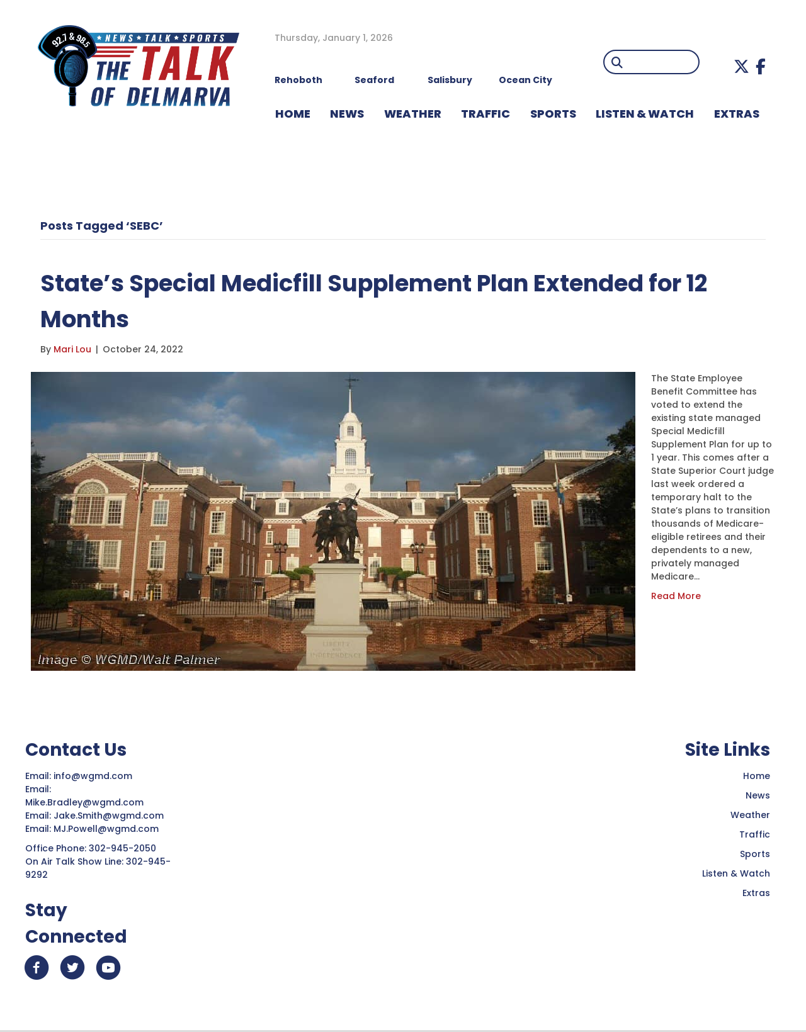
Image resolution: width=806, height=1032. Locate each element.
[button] (741, 66)
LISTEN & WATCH (645, 113)
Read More (676, 596)
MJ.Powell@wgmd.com (109, 828)
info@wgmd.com (94, 776)
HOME (292, 113)
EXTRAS (736, 113)
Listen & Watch (736, 873)
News (758, 795)
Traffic (754, 834)
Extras (756, 893)
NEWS (347, 113)
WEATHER (412, 113)
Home (756, 776)
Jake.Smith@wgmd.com (110, 815)
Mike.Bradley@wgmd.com (84, 802)
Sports (553, 113)
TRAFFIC (485, 113)
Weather (750, 815)
